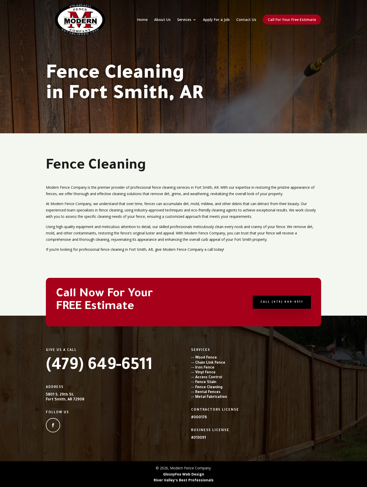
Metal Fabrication (211, 397)
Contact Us (246, 20)
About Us (162, 20)
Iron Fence (204, 368)
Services (184, 20)
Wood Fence (206, 358)
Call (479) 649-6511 (281, 302)
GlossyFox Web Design (183, 474)
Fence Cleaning (208, 388)
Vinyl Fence (205, 373)
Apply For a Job (216, 20)
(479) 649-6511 (99, 366)
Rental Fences (207, 392)
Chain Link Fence (210, 363)
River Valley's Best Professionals (184, 480)
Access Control (208, 378)
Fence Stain (205, 383)
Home (142, 20)
